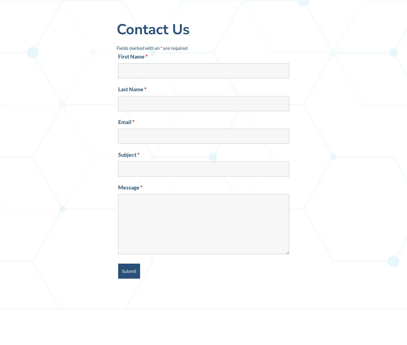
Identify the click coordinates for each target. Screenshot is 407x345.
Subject (128, 154)
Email (126, 122)
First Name (133, 56)
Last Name (132, 89)
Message (130, 187)
